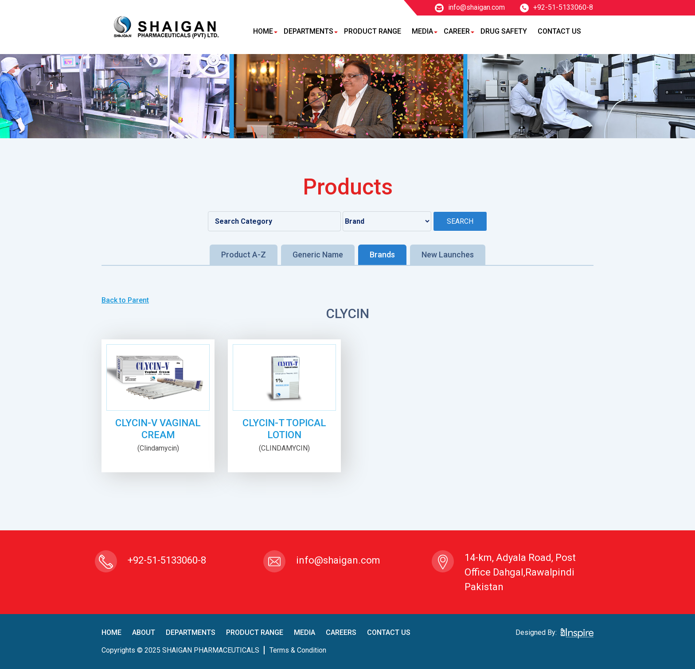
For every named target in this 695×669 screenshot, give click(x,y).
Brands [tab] (382, 254)
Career (457, 31)
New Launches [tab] (448, 254)
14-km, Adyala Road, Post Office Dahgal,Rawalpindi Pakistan (520, 572)
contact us (388, 632)
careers (341, 632)
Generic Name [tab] (318, 254)
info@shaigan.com (470, 7)
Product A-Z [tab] (243, 254)
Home (263, 31)
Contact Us (559, 31)
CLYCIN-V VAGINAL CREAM (158, 428)
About (143, 632)
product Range (254, 632)
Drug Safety (503, 31)
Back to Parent (125, 300)
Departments (308, 31)
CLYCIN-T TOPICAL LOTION (284, 428)
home (111, 632)
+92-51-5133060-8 (556, 7)
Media (422, 31)
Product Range (372, 31)
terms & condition (297, 650)
